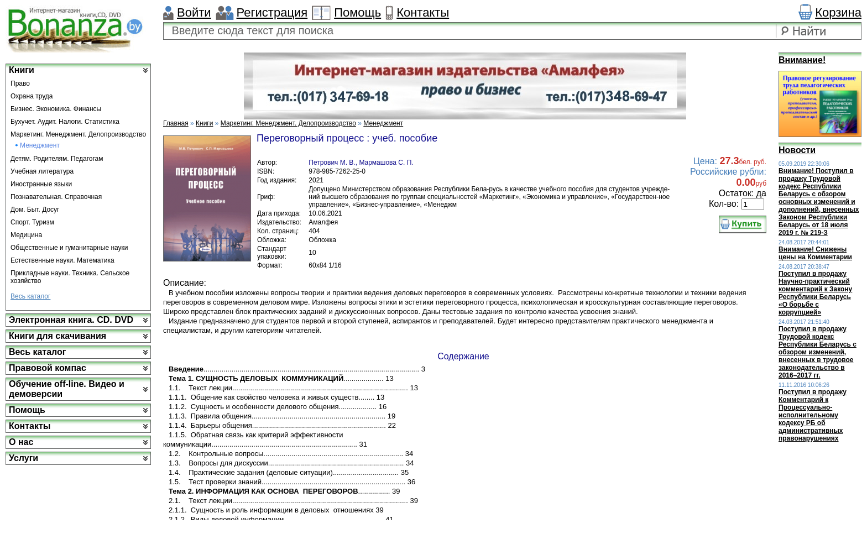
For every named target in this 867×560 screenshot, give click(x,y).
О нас (21, 442)
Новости (797, 150)
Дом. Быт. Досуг (35, 209)
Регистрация (272, 12)
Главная (176, 123)
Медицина (26, 235)
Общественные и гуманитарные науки (69, 248)
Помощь (357, 12)
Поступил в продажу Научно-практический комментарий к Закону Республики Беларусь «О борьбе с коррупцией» (815, 293)
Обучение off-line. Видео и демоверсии (66, 389)
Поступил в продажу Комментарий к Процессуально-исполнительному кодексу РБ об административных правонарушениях (813, 415)
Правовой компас (47, 368)
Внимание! (802, 60)
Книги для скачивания (57, 336)
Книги (21, 70)
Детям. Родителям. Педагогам (57, 159)
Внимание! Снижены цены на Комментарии (815, 253)
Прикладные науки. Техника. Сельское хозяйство (70, 277)
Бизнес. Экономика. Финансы (56, 109)
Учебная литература (42, 171)
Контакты (422, 12)
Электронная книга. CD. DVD (71, 320)
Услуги (23, 458)
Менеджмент (40, 145)
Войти (194, 12)
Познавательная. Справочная (56, 197)
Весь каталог (30, 296)
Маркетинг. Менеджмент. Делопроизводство (78, 134)
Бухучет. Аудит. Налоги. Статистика (65, 121)
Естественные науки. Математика (62, 260)
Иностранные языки (41, 184)
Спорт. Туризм (32, 222)
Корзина (838, 12)
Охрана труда (32, 96)
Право (20, 83)
